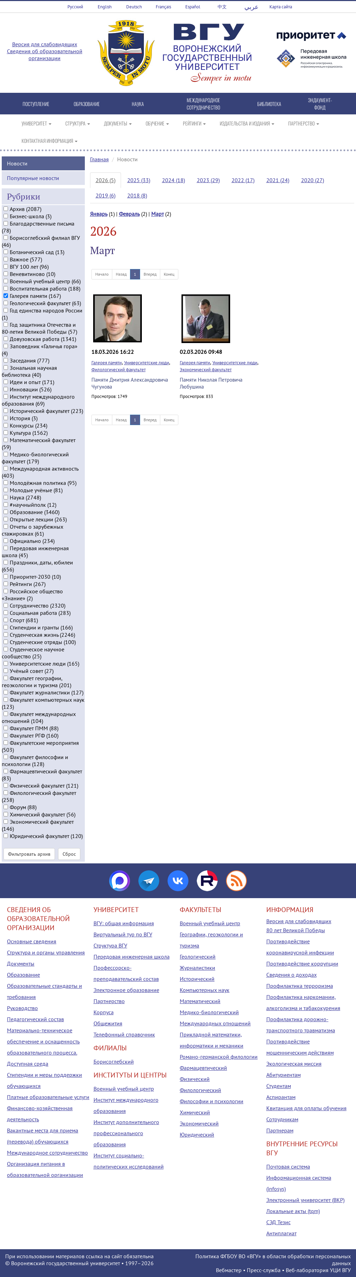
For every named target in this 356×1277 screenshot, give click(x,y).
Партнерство (109, 1001)
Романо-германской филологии (219, 1056)
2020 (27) (312, 180)
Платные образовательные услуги (48, 1096)
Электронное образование (126, 989)
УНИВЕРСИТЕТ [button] (36, 123)
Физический (195, 1078)
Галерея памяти (106, 363)
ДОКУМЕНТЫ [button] (118, 123)
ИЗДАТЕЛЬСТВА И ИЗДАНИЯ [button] (247, 123)
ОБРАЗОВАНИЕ (87, 103)
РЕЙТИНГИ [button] (194, 123)
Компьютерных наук (204, 989)
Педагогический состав (35, 1019)
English (105, 7)
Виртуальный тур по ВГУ (123, 934)
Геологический (198, 956)
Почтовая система (288, 1166)
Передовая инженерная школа (132, 956)
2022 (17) (243, 180)
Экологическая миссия (294, 1063)
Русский (75, 7)
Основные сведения (31, 941)
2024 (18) (173, 180)
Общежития (108, 1023)
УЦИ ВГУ (340, 1270)
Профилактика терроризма (299, 985)
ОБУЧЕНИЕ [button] (157, 123)
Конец (169, 274)
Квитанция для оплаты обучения (306, 1108)
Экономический (199, 1123)
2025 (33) (138, 180)
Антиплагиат (281, 1233)
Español (192, 7)
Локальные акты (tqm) (293, 1210)
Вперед (150, 274)
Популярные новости (33, 177)
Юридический (197, 1134)
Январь (98, 213)
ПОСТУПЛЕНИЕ (36, 103)
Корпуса (104, 1012)
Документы (20, 963)
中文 (222, 7)
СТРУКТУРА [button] (77, 123)
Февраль (129, 213)
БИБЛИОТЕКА (269, 103)
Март (157, 213)
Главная (99, 159)
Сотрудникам (282, 1119)
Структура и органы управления (46, 952)
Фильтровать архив (29, 854)
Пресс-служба (264, 1270)
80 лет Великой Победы (295, 930)
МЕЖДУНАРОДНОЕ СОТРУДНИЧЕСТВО (203, 103)
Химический (195, 1112)
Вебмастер (229, 1270)
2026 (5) (105, 180)
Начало (101, 274)
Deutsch (134, 7)
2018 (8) (137, 195)
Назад (121, 274)
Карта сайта (280, 7)
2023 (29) (208, 180)
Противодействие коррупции (302, 963)
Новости (17, 162)
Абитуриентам (283, 1074)
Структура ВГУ (110, 945)
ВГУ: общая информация (124, 923)
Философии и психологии (211, 1101)
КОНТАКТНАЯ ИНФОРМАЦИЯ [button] (50, 140)
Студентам (278, 1085)
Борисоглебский (114, 1061)
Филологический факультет (118, 370)
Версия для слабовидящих (44, 44)
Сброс (69, 854)
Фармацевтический (203, 1067)
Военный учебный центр (124, 1088)
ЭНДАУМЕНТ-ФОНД (320, 103)
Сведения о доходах (291, 974)
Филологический (200, 1090)
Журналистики (197, 967)
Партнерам (279, 1130)
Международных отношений (215, 1023)
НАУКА (138, 103)
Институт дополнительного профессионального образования (126, 1133)
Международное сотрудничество (47, 1152)
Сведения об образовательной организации (44, 55)
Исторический (197, 978)
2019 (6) (105, 195)
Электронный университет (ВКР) (305, 1199)
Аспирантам (281, 1096)
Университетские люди (146, 363)
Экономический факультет (206, 370)
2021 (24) (277, 180)
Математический (200, 1001)
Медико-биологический (209, 1012)
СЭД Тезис (278, 1222)
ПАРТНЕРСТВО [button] (303, 123)
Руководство (22, 1007)
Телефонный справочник (124, 1034)
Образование (23, 974)
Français (163, 7)
